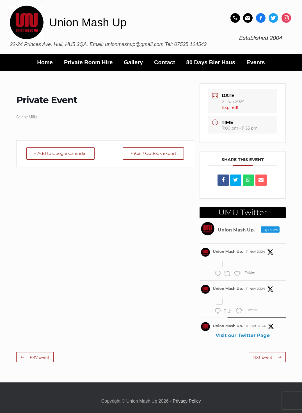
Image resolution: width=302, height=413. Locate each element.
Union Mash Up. (228, 251)
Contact (164, 62)
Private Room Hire (88, 62)
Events (255, 62)
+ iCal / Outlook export (152, 153)
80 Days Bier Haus (210, 62)
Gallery (133, 62)
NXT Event (267, 357)
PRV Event (34, 357)
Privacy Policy (187, 401)
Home (45, 62)
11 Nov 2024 (255, 251)
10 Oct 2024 (256, 326)
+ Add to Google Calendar (61, 153)
